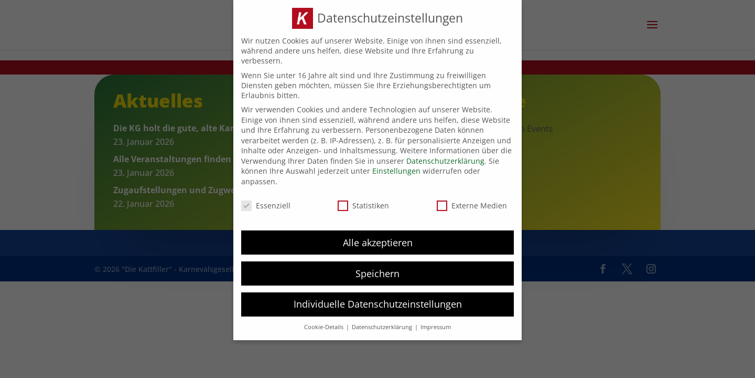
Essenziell (265, 201)
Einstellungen (396, 167)
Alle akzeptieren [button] (378, 238)
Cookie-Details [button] (324, 323)
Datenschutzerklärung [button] (383, 323)
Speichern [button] (377, 268)
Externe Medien (472, 201)
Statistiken (363, 201)
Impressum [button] (435, 323)
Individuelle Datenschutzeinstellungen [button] (378, 299)
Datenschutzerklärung (445, 156)
